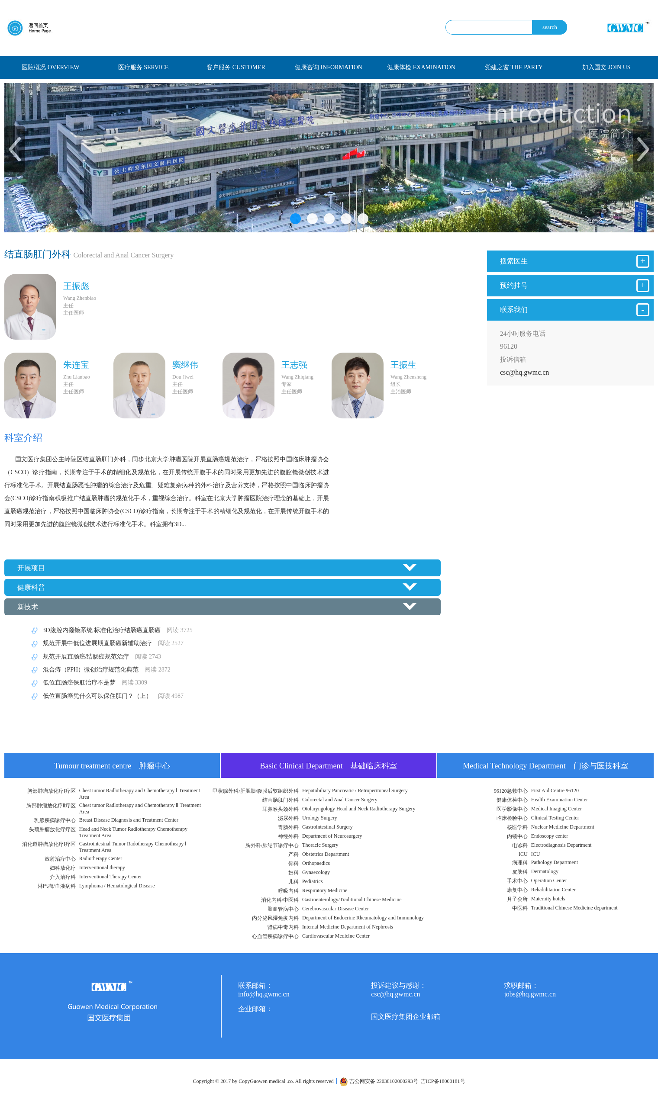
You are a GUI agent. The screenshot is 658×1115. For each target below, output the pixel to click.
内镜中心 (517, 836)
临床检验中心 (512, 818)
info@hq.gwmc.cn (264, 994)
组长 (395, 384)
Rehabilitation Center (553, 890)
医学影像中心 (512, 809)
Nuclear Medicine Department (562, 827)
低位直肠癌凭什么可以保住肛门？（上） (106, 696)
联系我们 (574, 309)
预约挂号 (574, 285)
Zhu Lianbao (76, 377)
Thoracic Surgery (320, 845)
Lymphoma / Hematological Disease (117, 886)
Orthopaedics (316, 863)
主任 (68, 305)
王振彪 (76, 286)
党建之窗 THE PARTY (514, 67)
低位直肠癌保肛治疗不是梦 (87, 682)
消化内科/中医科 (280, 900)
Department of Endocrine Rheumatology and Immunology (363, 918)
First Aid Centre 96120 (555, 790)
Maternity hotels (548, 899)
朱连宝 (76, 365)
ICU (523, 854)
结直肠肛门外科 (280, 800)
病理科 (520, 863)
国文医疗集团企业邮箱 (405, 1016)
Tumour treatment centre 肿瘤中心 (112, 766)
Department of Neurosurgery (332, 836)
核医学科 (517, 827)
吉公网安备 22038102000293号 (378, 1081)
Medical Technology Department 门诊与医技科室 (545, 766)
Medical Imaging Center (556, 809)
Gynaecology (316, 872)
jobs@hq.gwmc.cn (530, 994)
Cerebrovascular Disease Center (335, 909)
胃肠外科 (288, 827)
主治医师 (400, 392)
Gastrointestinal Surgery (327, 827)
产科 (293, 855)
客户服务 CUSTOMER (235, 67)
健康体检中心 (512, 800)
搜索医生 (574, 261)
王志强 (294, 365)
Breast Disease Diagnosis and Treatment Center (128, 820)
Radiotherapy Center (101, 858)
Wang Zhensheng (408, 377)
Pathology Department (554, 862)
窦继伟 (185, 365)
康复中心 (517, 890)
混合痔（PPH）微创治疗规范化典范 (99, 669)
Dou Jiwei (183, 377)
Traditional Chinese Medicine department (574, 908)
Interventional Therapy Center (110, 877)
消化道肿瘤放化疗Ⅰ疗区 (49, 844)
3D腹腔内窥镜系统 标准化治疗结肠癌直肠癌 (110, 630)
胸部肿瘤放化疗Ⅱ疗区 (51, 806)
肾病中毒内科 (283, 927)
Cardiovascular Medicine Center (336, 936)
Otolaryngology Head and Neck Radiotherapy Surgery (358, 809)
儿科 (293, 882)
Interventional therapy (102, 867)
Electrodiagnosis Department (561, 845)
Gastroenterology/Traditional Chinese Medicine (352, 899)
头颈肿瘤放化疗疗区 (52, 829)
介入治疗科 (63, 877)
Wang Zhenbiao (79, 298)
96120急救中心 (511, 791)
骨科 (293, 864)
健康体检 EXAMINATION (421, 67)
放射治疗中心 (60, 859)
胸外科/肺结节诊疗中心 (272, 845)
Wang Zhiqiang (297, 377)
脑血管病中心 (283, 909)
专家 (286, 384)
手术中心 (517, 881)
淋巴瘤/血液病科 (56, 886)
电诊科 (520, 845)
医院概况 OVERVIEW (50, 67)
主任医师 (73, 313)
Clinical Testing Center (555, 818)
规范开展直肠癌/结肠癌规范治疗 (94, 656)
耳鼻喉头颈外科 (280, 809)
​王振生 (403, 365)
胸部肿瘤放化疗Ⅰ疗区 (51, 791)
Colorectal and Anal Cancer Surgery (339, 800)
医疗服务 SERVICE (143, 67)
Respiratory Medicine (324, 890)
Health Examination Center (559, 800)
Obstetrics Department (325, 854)
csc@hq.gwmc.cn (524, 372)
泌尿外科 (288, 818)
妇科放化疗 (63, 868)
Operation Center (549, 880)
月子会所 (517, 899)
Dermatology (544, 871)
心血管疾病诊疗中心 (275, 936)
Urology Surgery (319, 818)
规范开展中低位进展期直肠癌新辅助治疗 (106, 643)
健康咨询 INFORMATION (328, 67)
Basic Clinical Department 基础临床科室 (328, 766)
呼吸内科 (288, 891)
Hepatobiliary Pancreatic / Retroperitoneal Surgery (355, 790)
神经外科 (288, 836)
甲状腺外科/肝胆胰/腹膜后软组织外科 (256, 791)
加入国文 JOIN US (606, 67)
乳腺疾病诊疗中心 (55, 820)
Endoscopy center (549, 836)
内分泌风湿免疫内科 (275, 918)
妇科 (293, 873)
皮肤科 (520, 872)
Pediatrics (312, 881)
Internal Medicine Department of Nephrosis (347, 927)
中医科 (520, 908)
